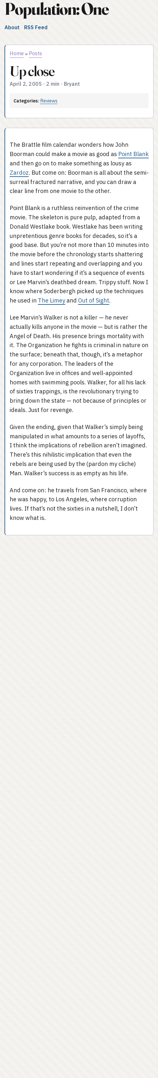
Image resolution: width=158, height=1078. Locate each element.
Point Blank (133, 154)
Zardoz (19, 172)
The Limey (51, 300)
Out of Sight (93, 300)
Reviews (48, 101)
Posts (35, 53)
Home (17, 53)
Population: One (56, 9)
